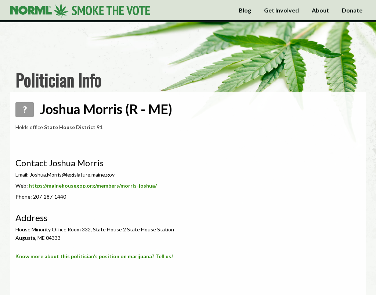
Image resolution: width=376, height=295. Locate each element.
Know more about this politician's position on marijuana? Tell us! (94, 256)
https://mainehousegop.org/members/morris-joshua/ (93, 185)
